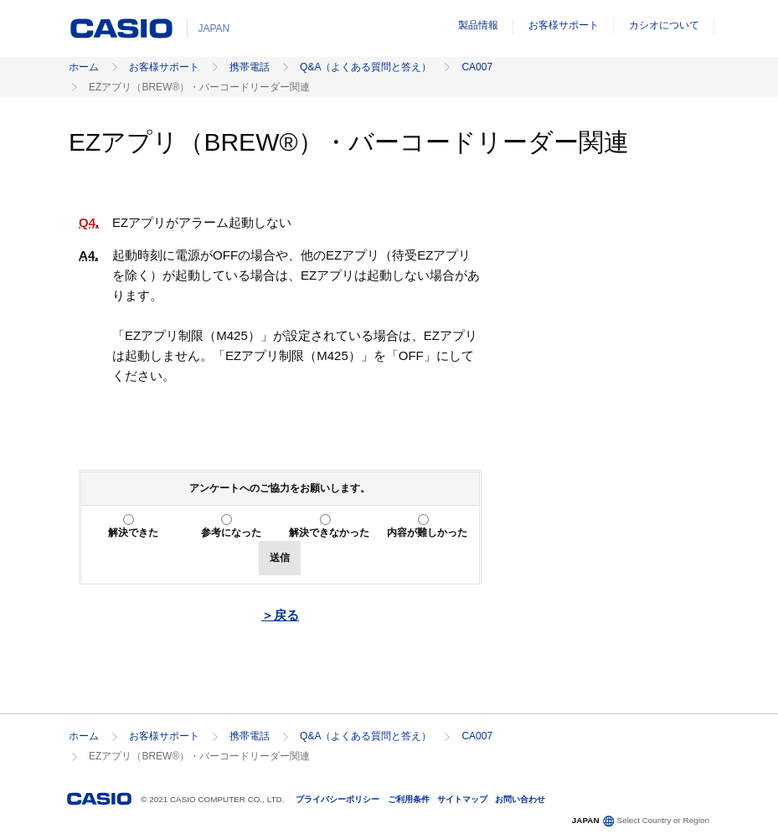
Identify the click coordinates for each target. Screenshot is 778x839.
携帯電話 (249, 67)
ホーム (84, 67)
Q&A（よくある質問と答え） (365, 67)
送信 (280, 558)
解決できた (133, 532)
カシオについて (664, 25)
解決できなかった (329, 532)
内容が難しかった (427, 532)
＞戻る (280, 615)
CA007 (476, 67)
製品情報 (478, 25)
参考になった (231, 532)
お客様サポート (563, 25)
